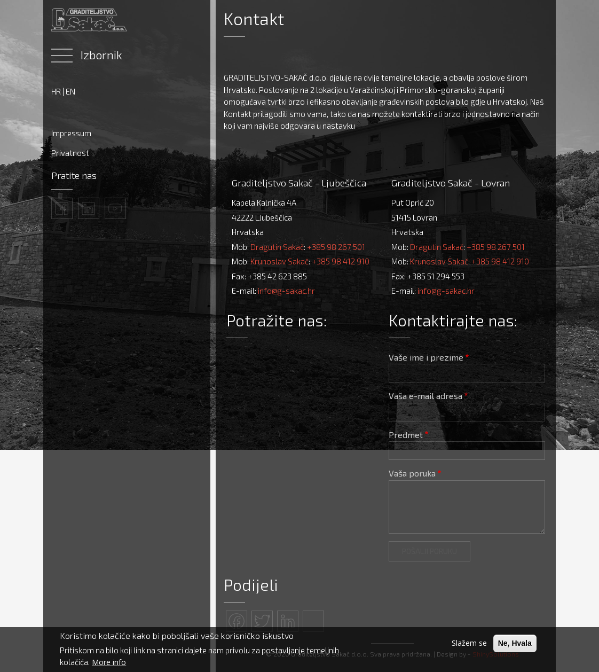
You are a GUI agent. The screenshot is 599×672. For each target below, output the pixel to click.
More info (109, 662)
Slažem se (469, 643)
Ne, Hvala (515, 643)
